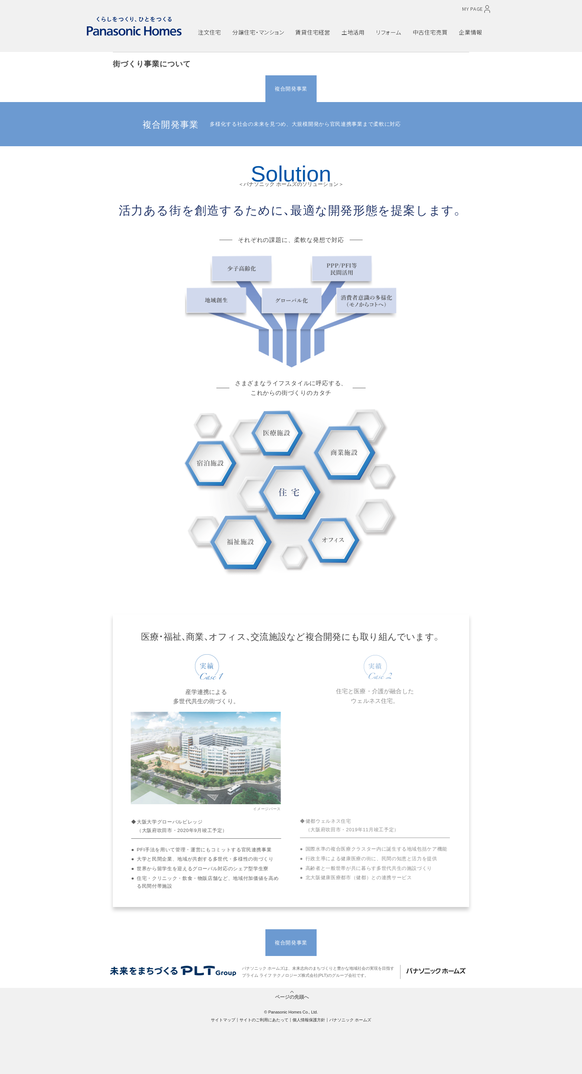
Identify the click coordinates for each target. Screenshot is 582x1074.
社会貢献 (444, 89)
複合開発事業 (291, 89)
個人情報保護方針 (308, 1020)
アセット (342, 89)
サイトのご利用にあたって (263, 1020)
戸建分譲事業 (189, 89)
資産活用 (393, 89)
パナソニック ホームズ (350, 1020)
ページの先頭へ (292, 996)
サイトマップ (223, 1020)
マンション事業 (240, 89)
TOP (138, 89)
